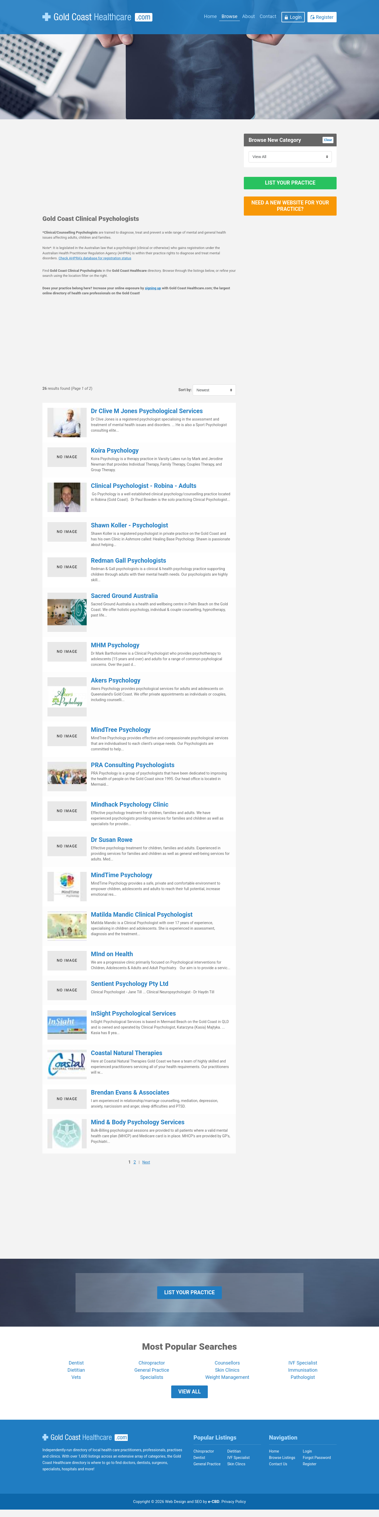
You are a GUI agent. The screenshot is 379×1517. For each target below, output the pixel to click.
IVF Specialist (302, 1367)
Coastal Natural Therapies (126, 1053)
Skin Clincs (236, 1471)
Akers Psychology (115, 680)
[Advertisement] (139, 171)
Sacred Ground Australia (124, 596)
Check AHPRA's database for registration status (95, 258)
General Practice (151, 1374)
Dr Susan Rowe (112, 839)
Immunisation (302, 1374)
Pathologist (303, 1381)
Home (210, 16)
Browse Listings (282, 1465)
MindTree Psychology (121, 729)
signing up (153, 288)
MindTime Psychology (121, 875)
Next (146, 1162)
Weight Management (227, 1381)
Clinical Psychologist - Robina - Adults (143, 485)
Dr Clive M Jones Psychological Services (147, 411)
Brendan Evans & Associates (130, 1092)
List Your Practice (290, 185)
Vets (76, 1381)
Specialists (151, 1381)
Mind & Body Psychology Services (137, 1122)
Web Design (175, 1509)
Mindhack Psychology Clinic (129, 804)
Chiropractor (152, 1367)
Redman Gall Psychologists (128, 560)
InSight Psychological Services (133, 1013)
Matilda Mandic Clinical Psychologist (142, 914)
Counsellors (227, 1367)
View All (189, 1397)
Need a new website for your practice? (290, 212)
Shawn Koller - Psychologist (129, 525)
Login (296, 17)
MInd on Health (112, 954)
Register (324, 17)
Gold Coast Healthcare (85, 1445)
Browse (229, 16)
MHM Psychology (115, 645)
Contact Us (278, 1471)
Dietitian (76, 1374)
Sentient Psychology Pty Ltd (129, 983)
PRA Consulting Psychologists (132, 765)
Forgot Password (317, 1465)
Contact (268, 16)
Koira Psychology (115, 450)
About (248, 16)
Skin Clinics (227, 1374)
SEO (198, 1509)
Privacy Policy (234, 1509)
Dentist (76, 1367)
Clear (328, 140)
